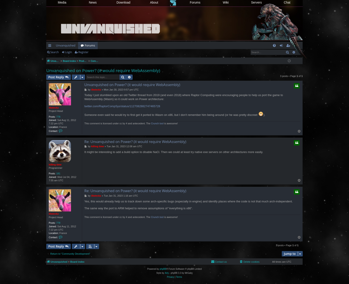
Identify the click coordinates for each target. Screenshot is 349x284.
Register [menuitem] (289, 46)
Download (123, 2)
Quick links (50, 46)
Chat (287, 2)
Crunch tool (157, 123)
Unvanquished (65, 45)
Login (68, 52)
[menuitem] (274, 45)
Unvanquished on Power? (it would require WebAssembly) (103, 70)
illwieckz (54, 107)
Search (54, 52)
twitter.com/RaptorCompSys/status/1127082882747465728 (122, 106)
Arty (167, 273)
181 (58, 173)
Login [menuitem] (282, 46)
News (93, 2)
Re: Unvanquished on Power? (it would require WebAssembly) (135, 141)
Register (83, 52)
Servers (256, 2)
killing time (55, 164)
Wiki (226, 2)
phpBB (163, 269)
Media (62, 2)
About (154, 2)
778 (58, 116)
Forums (195, 2)
